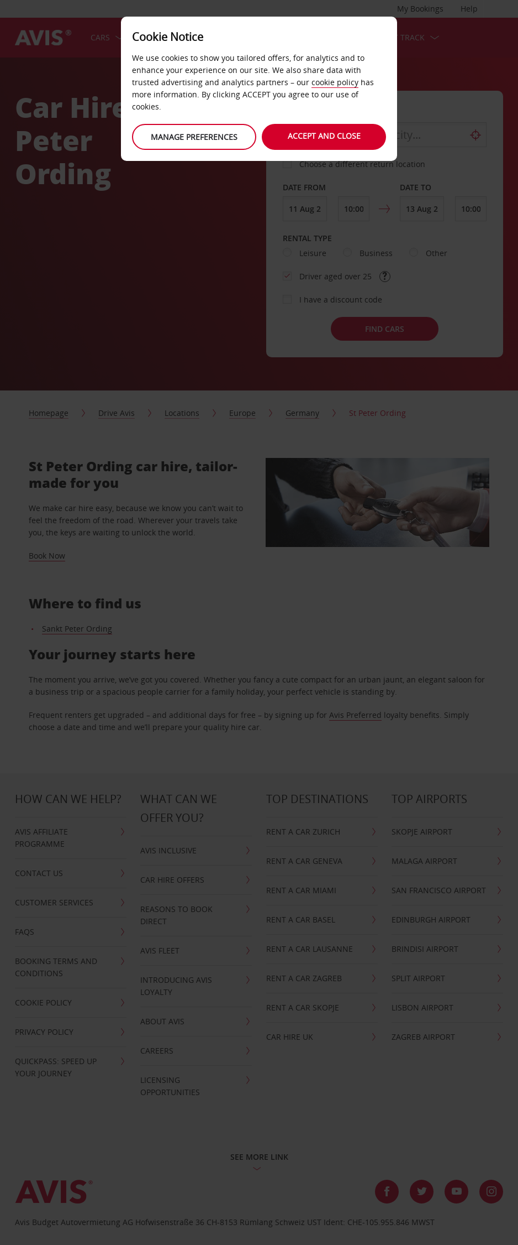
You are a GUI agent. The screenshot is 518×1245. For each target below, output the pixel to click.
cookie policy (334, 82)
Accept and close (325, 136)
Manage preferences (193, 137)
